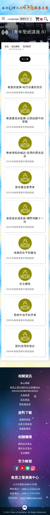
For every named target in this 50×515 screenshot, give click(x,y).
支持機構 (25, 453)
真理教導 (27, 46)
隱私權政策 (25, 404)
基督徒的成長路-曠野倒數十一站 (25, 215)
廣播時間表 (25, 419)
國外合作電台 (25, 448)
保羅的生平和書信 (25, 248)
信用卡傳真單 (25, 424)
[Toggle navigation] (3, 18)
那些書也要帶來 (25, 182)
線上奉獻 (25, 383)
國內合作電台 (25, 444)
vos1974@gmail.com (31, 498)
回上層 (25, 59)
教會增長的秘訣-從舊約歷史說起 (25, 149)
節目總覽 (15, 46)
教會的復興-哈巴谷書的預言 (25, 82)
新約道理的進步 (25, 341)
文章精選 (25, 395)
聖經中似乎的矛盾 (25, 310)
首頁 (7, 46)
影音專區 (25, 400)
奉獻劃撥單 (25, 428)
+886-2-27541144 (30, 489)
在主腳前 (25, 279)
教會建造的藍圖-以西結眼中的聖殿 (25, 115)
